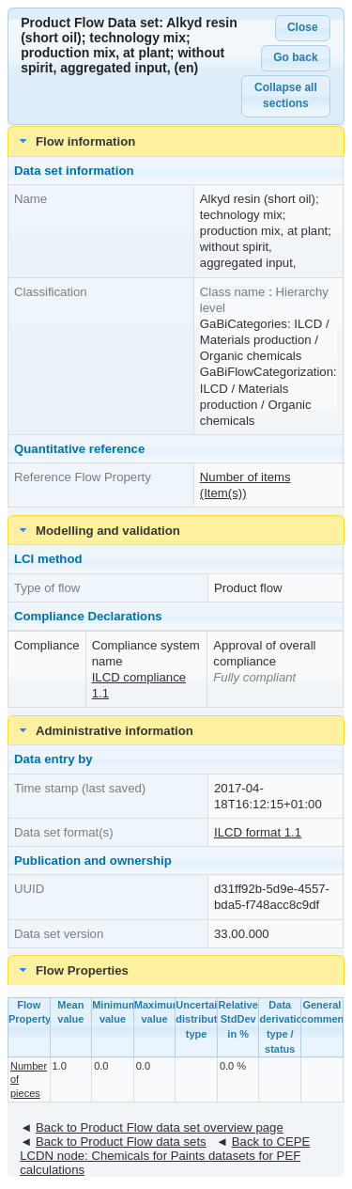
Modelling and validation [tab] (97, 530)
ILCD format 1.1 (257, 832)
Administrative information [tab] (104, 730)
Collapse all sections (285, 95)
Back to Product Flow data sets (121, 1141)
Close (302, 27)
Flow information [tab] (75, 141)
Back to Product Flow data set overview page (159, 1127)
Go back (295, 57)
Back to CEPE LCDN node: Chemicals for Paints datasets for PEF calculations (165, 1155)
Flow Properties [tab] (72, 970)
